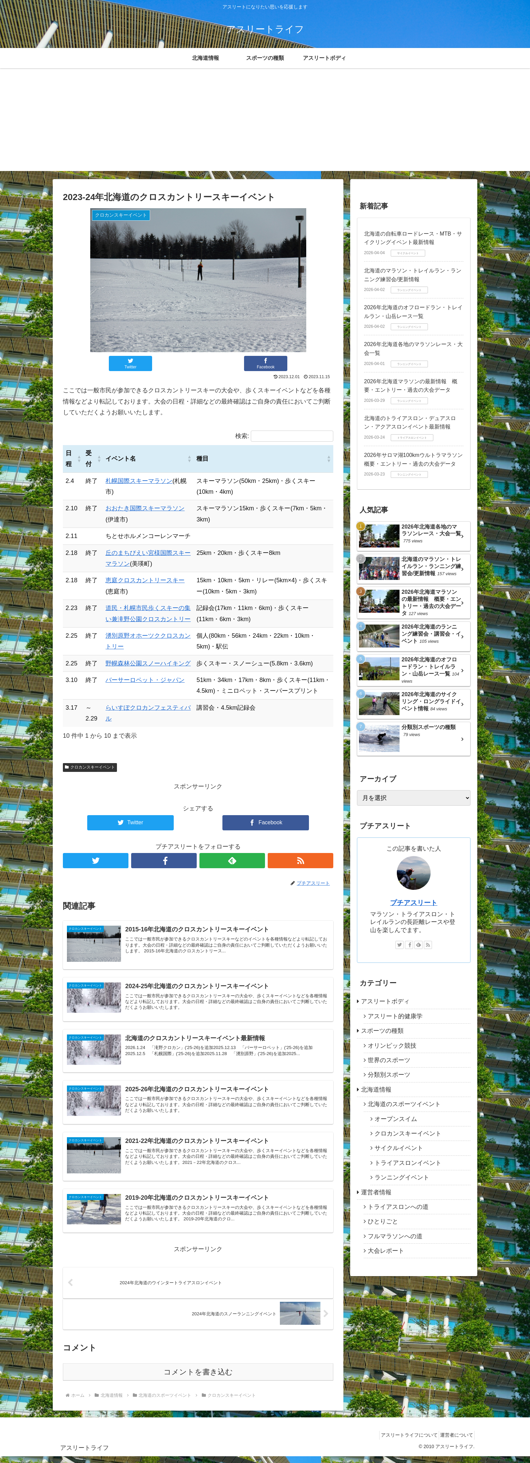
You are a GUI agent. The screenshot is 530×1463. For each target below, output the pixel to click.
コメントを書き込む (198, 1378)
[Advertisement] (265, 123)
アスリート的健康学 (395, 1016)
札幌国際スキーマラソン (138, 481)
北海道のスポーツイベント (404, 1104)
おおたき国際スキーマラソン (145, 508)
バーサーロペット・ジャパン (145, 680)
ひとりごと (383, 1221)
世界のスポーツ (389, 1060)
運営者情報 (376, 1192)
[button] (78, 459)
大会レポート (386, 1250)
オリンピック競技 (392, 1045)
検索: (242, 436)
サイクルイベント (399, 1148)
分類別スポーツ (389, 1074)
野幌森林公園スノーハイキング (148, 663)
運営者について (454, 1441)
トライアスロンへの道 (398, 1206)
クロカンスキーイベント (90, 767)
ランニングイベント (402, 1177)
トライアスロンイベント (408, 1163)
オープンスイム (396, 1119)
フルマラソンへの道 (395, 1236)
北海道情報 (376, 1089)
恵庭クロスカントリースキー (145, 580)
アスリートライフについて (402, 1441)
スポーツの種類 (382, 1030)
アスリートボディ (385, 1001)
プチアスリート (413, 902)
